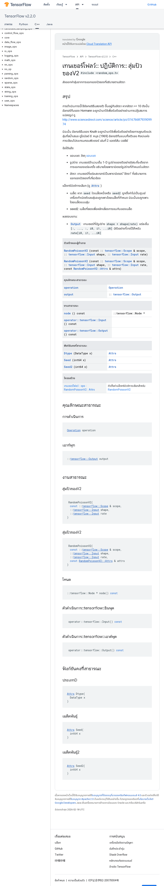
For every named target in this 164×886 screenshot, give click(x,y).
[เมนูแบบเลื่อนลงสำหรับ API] (83, 4)
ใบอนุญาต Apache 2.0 (82, 799)
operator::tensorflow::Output (86, 330)
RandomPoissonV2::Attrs (90, 268)
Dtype (68, 353)
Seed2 (68, 367)
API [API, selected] (77, 4)
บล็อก (58, 842)
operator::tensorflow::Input (85, 320)
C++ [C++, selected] (37, 24)
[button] (24, 28)
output (68, 294)
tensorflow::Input (81, 254)
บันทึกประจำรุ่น (116, 848)
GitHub (152, 4)
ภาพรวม (8, 24)
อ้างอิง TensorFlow (120, 866)
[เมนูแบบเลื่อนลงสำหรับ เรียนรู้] (67, 4)
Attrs (95, 185)
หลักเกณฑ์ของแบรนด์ (120, 860)
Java (49, 24)
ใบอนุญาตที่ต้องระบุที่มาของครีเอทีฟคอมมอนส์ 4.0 (116, 795)
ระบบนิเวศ (97, 4)
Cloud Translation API (99, 43)
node (67, 313)
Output (75, 224)
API (81, 56)
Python (23, 24)
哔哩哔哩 (60, 860)
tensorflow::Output (127, 294)
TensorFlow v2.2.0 (20, 16)
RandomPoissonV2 (76, 250)
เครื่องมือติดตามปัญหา (121, 842)
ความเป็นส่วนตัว (76, 880)
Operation (116, 287)
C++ (114, 56)
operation (71, 287)
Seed (67, 360)
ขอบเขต (91, 155)
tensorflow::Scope (118, 250)
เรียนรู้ (59, 4)
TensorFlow (68, 56)
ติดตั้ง (47, 4)
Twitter (59, 854)
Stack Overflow (118, 854)
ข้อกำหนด (60, 880)
